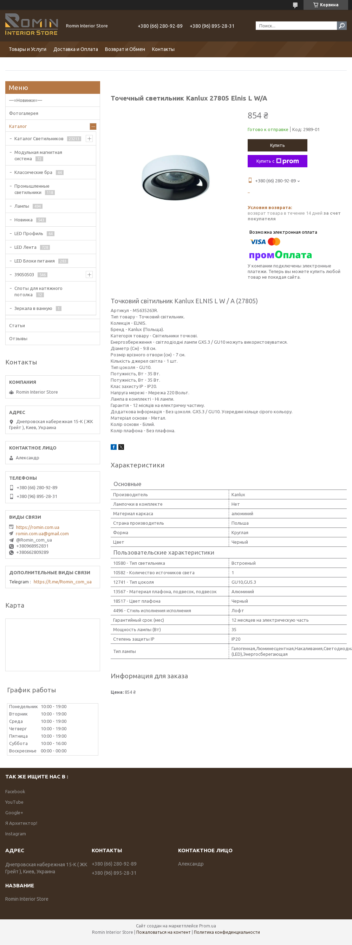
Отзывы (18, 338)
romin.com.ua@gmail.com (42, 533)
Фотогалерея (23, 113)
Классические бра (33, 172)
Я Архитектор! (21, 823)
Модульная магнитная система (38, 155)
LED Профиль (28, 233)
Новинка (23, 219)
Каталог (18, 126)
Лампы (21, 205)
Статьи (17, 325)
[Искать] (342, 25)
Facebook (15, 791)
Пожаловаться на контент (163, 932)
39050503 (24, 274)
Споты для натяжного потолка (38, 291)
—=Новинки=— (25, 100)
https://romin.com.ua (37, 527)
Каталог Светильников (39, 138)
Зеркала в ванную (33, 308)
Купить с (277, 161)
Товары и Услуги (27, 49)
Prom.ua (207, 926)
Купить (277, 145)
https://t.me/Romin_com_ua (63, 581)
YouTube (14, 802)
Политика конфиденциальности (227, 932)
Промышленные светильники (32, 189)
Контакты (163, 49)
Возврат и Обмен (125, 49)
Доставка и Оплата (75, 49)
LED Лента (25, 247)
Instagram (15, 833)
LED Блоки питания (34, 260)
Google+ (14, 812)
